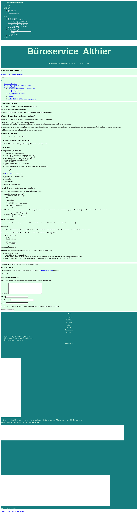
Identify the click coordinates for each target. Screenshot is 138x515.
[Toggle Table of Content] (2, 81)
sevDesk (13, 32)
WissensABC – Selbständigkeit (17, 20)
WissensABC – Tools (14, 29)
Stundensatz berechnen (10, 84)
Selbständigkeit (11, 74)
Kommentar (4, 295)
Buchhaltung (12, 10)
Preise (9, 15)
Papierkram (14, 34)
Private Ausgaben (16, 90)
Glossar (10, 35)
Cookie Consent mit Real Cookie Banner (12, 513)
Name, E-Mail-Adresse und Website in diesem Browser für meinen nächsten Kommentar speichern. (31, 308)
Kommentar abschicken (7, 312)
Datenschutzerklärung (47, 270)
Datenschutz (69, 334)
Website (3, 305)
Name (3, 299)
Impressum (69, 332)
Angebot (7, 8)
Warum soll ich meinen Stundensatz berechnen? (17, 85)
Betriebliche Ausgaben (17, 92)
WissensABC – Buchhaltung (19, 24)
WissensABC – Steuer (14, 28)
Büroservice (11, 12)
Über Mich (7, 7)
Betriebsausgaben (10, 173)
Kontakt (6, 37)
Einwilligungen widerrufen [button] (13, 342)
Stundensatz (11, 96)
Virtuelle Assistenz (13, 13)
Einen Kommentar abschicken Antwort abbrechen (22, 99)
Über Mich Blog (12, 18)
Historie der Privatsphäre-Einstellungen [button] (18, 340)
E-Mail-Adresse (6, 302)
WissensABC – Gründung (19, 21)
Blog (5, 16)
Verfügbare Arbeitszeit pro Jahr (16, 93)
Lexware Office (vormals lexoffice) (21, 31)
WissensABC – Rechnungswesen (18, 23)
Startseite (7, 5)
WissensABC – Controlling (19, 26)
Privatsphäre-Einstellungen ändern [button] (17, 338)
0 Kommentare (20, 74)
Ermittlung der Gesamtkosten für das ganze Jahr (21, 88)
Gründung (3, 74)
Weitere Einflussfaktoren (15, 98)
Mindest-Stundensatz (14, 95)
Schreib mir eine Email (15, 2)
